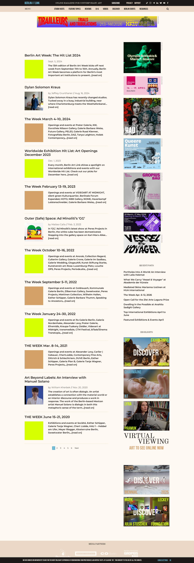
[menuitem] (59, 10)
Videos (105, 8)
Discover (116, 8)
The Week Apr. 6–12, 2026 (138, 295)
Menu (28, 9)
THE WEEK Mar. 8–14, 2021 (46, 346)
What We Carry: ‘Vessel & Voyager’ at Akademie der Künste (145, 281)
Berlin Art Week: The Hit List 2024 (53, 55)
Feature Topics (75, 8)
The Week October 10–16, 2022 (49, 250)
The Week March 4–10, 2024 (48, 119)
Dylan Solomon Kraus (42, 87)
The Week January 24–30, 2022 (50, 314)
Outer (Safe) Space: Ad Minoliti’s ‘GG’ (55, 218)
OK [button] (170, 560)
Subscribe (116, 3)
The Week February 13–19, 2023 (50, 187)
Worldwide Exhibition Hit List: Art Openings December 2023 (61, 153)
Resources (144, 8)
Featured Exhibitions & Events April (144, 319)
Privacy (129, 3)
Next (77, 448)
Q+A (97, 8)
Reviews (88, 8)
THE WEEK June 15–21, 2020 (47, 417)
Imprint (137, 3)
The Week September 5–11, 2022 (51, 282)
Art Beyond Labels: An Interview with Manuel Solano (55, 379)
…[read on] (96, 75)
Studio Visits (59, 8)
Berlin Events (129, 8)
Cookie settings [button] (163, 560)
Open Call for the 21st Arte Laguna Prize (146, 299)
